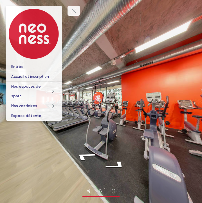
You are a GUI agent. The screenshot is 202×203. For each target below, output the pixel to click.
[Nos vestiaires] (34, 106)
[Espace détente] (34, 116)
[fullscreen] (113, 191)
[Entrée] (34, 67)
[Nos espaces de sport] (34, 91)
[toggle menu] (74, 11)
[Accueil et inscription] (34, 76)
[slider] (101, 191)
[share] (88, 191)
